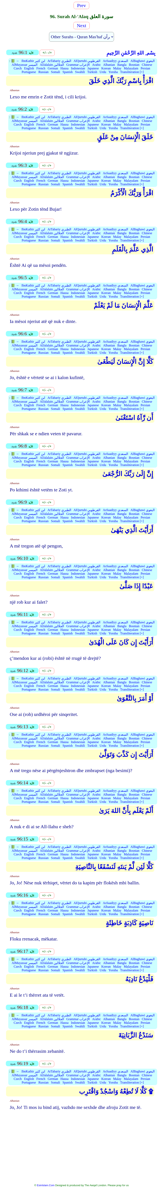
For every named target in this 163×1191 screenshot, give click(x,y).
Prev (81, 5)
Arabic (96, 64)
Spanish (68, 72)
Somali (55, 72)
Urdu (102, 72)
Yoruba (113, 72)
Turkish (92, 72)
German (53, 68)
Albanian (109, 64)
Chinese (147, 64)
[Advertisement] (81, 1145)
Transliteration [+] (132, 72)
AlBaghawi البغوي (142, 61)
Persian (145, 68)
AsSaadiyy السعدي (115, 61)
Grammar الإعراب (78, 64)
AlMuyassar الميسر (24, 64)
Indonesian (78, 68)
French (40, 68)
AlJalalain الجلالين (52, 64)
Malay (117, 68)
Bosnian (134, 64)
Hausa (64, 68)
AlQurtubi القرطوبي (87, 61)
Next (81, 25)
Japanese (93, 68)
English (29, 68)
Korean (106, 68)
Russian (43, 72)
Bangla (121, 64)
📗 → (15, 61)
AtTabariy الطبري (59, 61)
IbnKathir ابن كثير (33, 61)
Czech (18, 68)
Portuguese (29, 72)
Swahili (80, 72)
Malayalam (131, 68)
